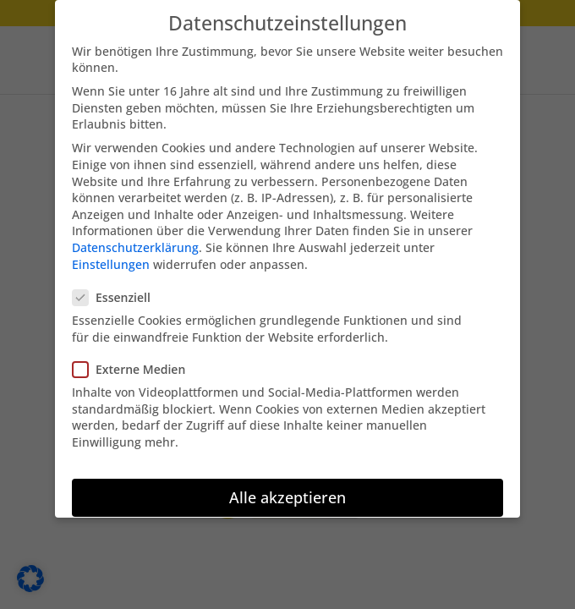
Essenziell (118, 289)
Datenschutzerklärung (135, 239)
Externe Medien (136, 361)
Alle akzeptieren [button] (287, 489)
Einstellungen (111, 255)
